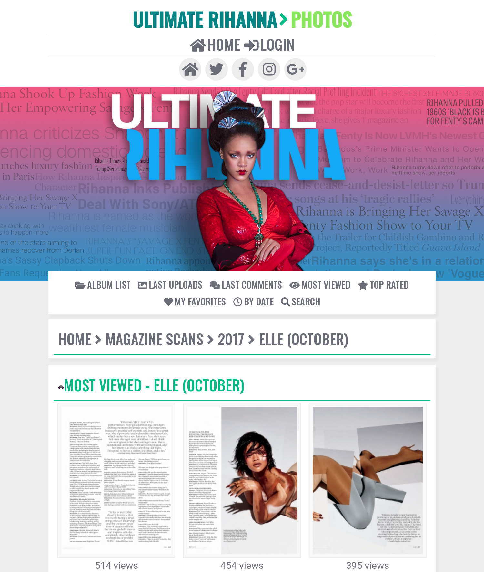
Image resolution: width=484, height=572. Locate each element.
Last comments (245, 279)
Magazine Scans (150, 333)
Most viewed (315, 279)
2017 (222, 333)
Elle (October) (292, 333)
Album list (110, 279)
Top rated (376, 279)
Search (298, 295)
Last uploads (173, 279)
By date (253, 295)
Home (217, 41)
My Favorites (196, 295)
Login (267, 41)
